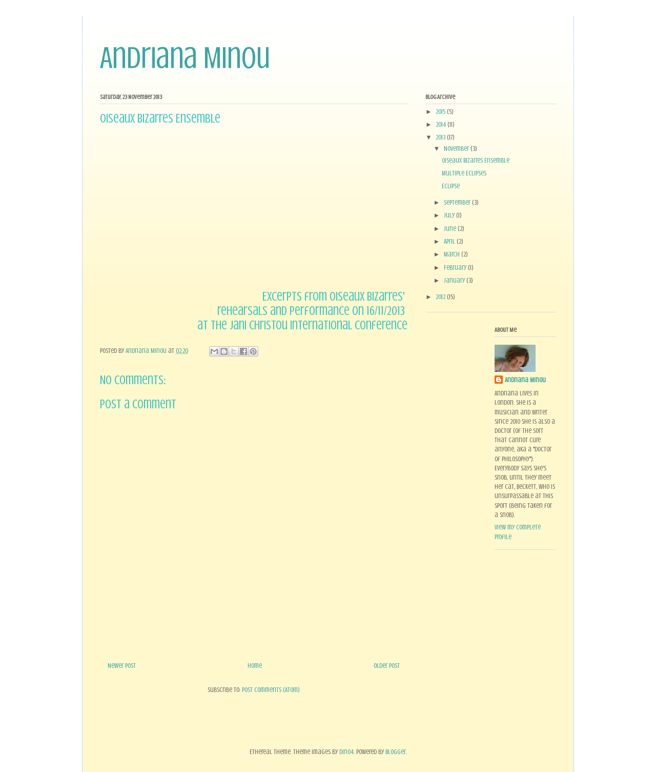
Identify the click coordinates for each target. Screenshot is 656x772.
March (452, 254)
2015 (441, 111)
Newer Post (122, 665)
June (451, 228)
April (450, 241)
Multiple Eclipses (464, 173)
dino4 (346, 752)
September (458, 202)
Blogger (395, 752)
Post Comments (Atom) (271, 690)
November (457, 148)
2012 (441, 297)
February (456, 267)
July (450, 215)
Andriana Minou (185, 58)
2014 (441, 124)
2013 (441, 137)
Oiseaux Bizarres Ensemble (475, 160)
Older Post (387, 665)
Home (255, 665)
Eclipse (451, 186)
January (455, 280)
